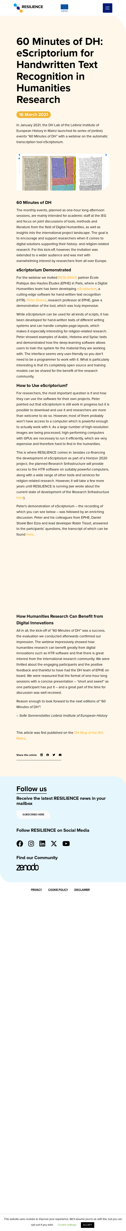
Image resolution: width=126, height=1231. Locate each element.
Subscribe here (33, 814)
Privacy (36, 889)
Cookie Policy (58, 889)
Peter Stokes (36, 300)
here (20, 498)
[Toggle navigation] (107, 8)
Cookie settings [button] (67, 1224)
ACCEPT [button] (87, 1224)
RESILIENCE (67, 277)
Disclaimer (82, 889)
